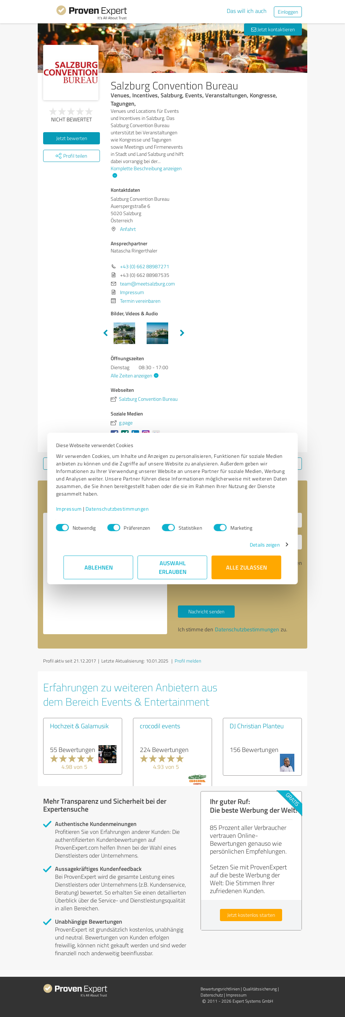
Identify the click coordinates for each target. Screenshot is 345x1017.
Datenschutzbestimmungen (125, 508)
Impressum (76, 508)
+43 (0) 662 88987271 (144, 266)
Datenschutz (212, 995)
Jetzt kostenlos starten (251, 914)
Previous (105, 333)
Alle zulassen (246, 567)
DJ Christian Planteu (257, 725)
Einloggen (288, 11)
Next (182, 333)
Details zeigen (257, 544)
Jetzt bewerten (71, 138)
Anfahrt (128, 229)
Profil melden (188, 661)
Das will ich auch (247, 11)
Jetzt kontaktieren (273, 29)
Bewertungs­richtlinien (220, 989)
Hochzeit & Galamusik (79, 725)
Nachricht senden (206, 611)
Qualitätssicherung (260, 989)
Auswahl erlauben (173, 567)
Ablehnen (98, 567)
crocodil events (160, 725)
